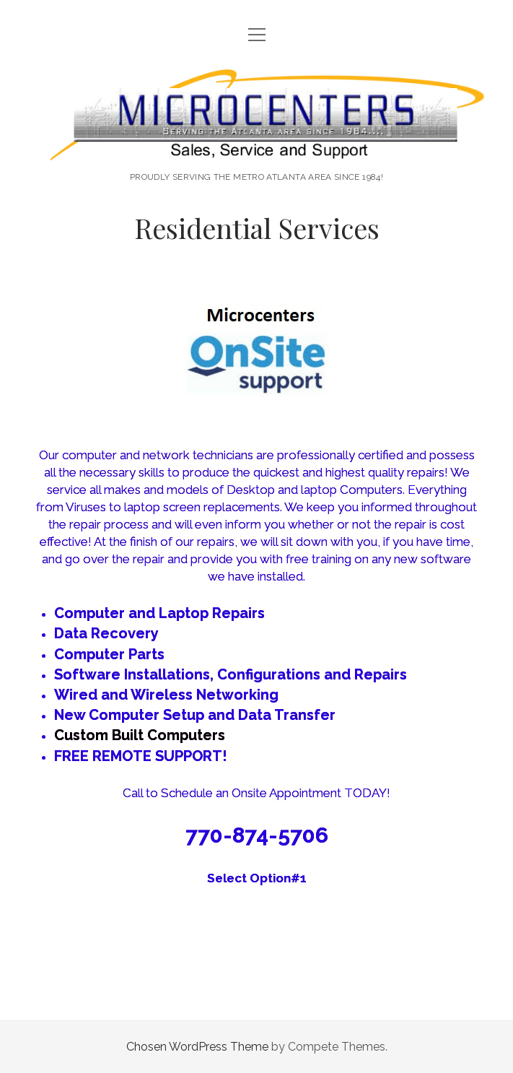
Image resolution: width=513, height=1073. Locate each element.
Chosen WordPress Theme (197, 1047)
